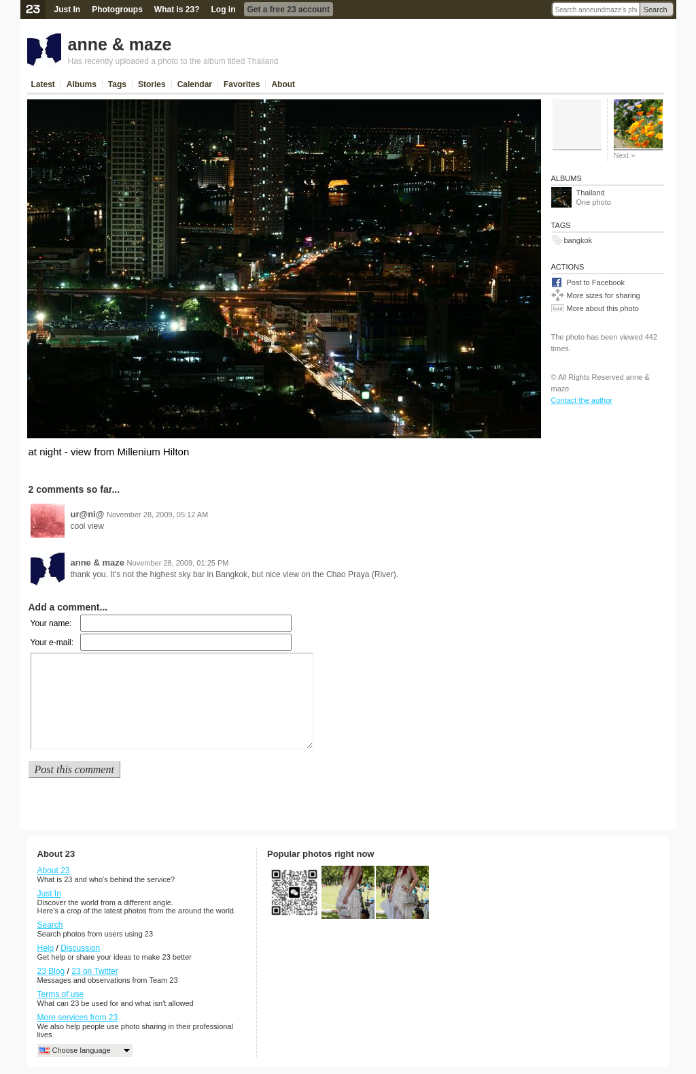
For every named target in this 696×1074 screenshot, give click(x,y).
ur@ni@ (88, 514)
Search (655, 9)
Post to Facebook (596, 282)
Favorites (242, 84)
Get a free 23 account (288, 9)
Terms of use (60, 994)
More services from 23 (77, 1017)
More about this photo (603, 308)
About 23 (53, 870)
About (283, 84)
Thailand (590, 193)
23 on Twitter (94, 971)
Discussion (80, 948)
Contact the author (582, 400)
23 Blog (51, 971)
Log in (223, 9)
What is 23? (177, 9)
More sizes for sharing (603, 295)
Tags (117, 84)
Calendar (194, 84)
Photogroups (117, 9)
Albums (82, 84)
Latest (43, 84)
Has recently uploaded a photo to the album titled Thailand (173, 61)
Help (45, 948)
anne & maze (120, 44)
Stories (152, 84)
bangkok (578, 240)
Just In (67, 9)
